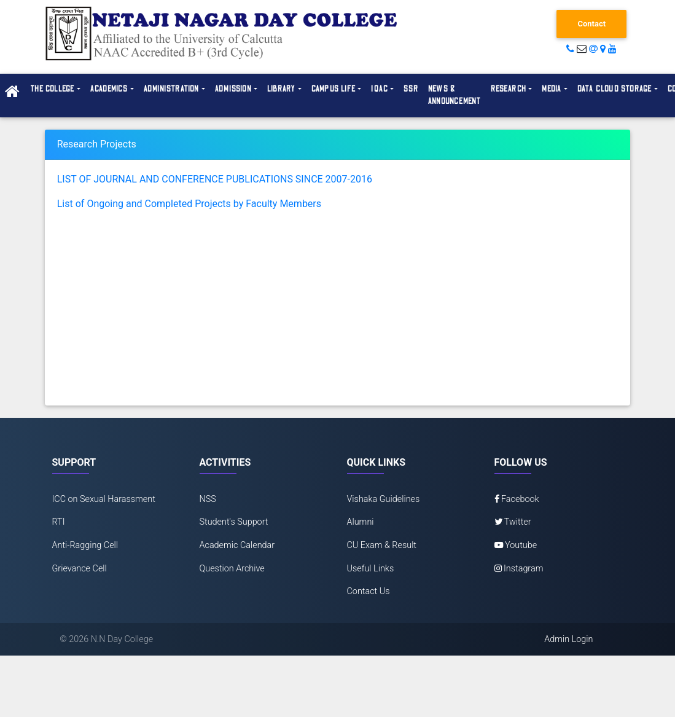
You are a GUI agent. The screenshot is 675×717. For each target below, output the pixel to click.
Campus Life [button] (333, 89)
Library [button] (281, 89)
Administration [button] (172, 89)
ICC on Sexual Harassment (103, 499)
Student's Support (234, 522)
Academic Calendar (237, 545)
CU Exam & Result (382, 545)
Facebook (516, 499)
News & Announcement (454, 95)
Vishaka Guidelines (383, 499)
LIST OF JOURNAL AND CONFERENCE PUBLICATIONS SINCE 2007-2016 (214, 179)
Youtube (515, 545)
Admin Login (568, 639)
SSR (411, 89)
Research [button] (508, 89)
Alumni (360, 522)
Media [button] (551, 89)
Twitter (512, 522)
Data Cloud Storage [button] (614, 89)
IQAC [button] (379, 89)
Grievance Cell (79, 568)
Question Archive (232, 568)
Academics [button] (109, 89)
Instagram (519, 568)
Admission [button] (233, 89)
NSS (208, 499)
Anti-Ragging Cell (85, 545)
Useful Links (370, 568)
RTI (58, 522)
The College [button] (52, 89)
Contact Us (368, 591)
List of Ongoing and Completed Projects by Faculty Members (189, 204)
